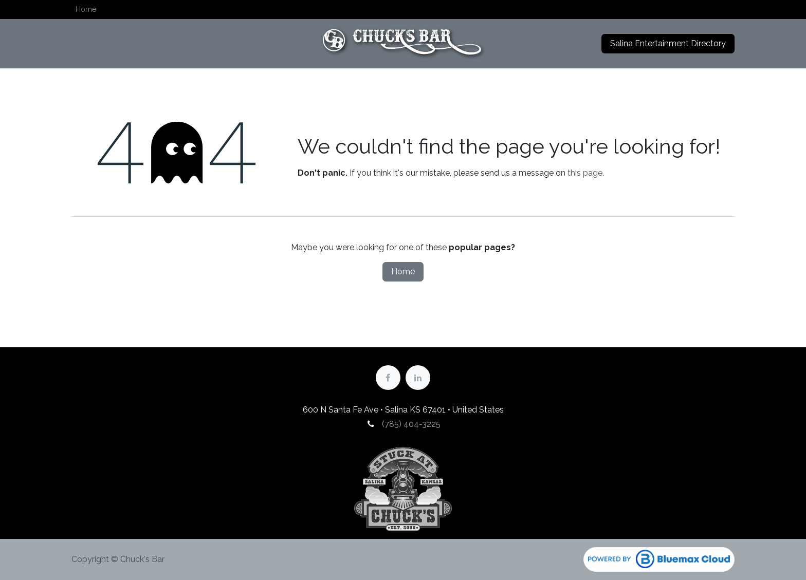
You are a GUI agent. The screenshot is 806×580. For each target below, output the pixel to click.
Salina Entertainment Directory (668, 43)
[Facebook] (388, 377)
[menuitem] (85, 9)
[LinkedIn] (418, 377)
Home (403, 271)
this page (584, 173)
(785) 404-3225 (410, 424)
